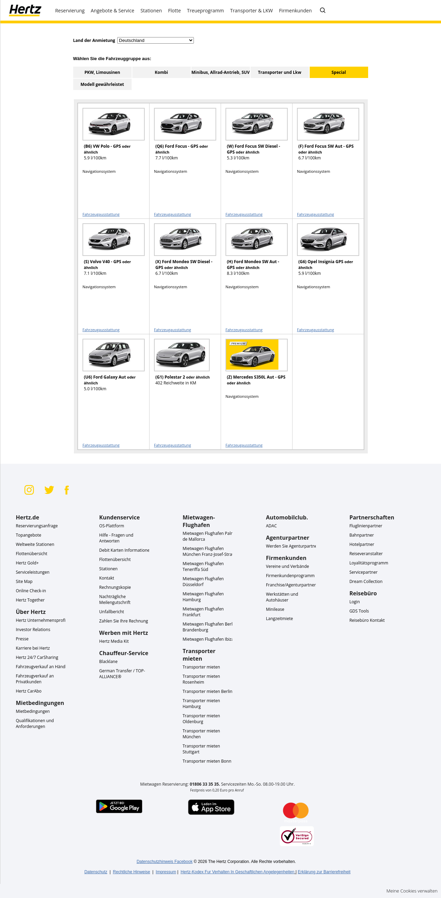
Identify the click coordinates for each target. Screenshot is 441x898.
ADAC (271, 526)
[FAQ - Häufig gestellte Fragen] (323, 10)
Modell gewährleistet (102, 84)
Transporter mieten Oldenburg (201, 719)
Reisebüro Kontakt (367, 620)
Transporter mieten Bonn (207, 761)
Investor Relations (33, 629)
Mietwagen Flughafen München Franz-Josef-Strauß (210, 551)
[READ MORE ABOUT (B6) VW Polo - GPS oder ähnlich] (109, 137)
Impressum (166, 871)
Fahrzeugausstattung (101, 214)
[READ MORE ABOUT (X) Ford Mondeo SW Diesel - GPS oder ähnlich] (181, 252)
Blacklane (108, 661)
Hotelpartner (361, 544)
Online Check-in (31, 591)
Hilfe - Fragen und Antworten (116, 538)
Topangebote (28, 535)
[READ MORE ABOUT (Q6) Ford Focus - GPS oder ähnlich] (181, 137)
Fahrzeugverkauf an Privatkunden (35, 679)
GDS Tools (359, 611)
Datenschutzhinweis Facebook (164, 861)
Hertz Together (30, 600)
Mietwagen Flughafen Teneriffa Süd (203, 566)
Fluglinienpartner (365, 526)
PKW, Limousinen (102, 72)
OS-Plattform (111, 526)
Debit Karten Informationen (125, 550)
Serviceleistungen (32, 572)
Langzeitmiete (279, 618)
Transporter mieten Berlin (207, 691)
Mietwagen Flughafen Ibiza (208, 639)
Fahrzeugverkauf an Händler (43, 667)
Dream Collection (365, 581)
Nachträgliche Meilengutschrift (115, 599)
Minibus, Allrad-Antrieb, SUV (220, 72)
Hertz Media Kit (114, 641)
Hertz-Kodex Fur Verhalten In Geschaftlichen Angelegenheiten (238, 871)
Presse (22, 639)
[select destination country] (155, 40)
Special (338, 72)
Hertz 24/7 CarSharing (37, 657)
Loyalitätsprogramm (368, 563)
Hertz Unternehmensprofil (41, 620)
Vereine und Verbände (287, 566)
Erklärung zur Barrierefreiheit (324, 871)
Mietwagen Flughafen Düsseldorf (203, 581)
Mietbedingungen (33, 711)
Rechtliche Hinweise (131, 871)
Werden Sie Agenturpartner (292, 546)
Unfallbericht (111, 612)
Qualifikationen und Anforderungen (35, 723)
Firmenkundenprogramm (290, 576)
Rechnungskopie (115, 587)
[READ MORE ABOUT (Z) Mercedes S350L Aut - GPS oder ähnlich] (252, 368)
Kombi (161, 72)
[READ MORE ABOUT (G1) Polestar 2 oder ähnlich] (181, 368)
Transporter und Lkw (279, 72)
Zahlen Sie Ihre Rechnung (123, 621)
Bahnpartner (361, 535)
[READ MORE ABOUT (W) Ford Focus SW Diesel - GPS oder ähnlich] (252, 137)
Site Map (24, 581)
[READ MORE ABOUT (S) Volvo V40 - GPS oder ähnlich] (109, 252)
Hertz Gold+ (27, 563)
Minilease (275, 609)
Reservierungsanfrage (37, 526)
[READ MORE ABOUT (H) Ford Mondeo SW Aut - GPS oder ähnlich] (252, 252)
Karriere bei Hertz (33, 648)
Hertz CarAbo (29, 691)
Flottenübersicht (31, 554)
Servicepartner (363, 572)
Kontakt (106, 578)
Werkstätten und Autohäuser (282, 597)
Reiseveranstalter (366, 554)
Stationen (108, 569)
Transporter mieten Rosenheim (201, 679)
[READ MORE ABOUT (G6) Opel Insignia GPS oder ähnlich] (324, 252)
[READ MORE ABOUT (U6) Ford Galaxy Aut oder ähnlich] (109, 368)
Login (354, 602)
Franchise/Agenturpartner (291, 585)
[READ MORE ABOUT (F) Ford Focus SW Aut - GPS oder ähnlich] (324, 137)
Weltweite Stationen (35, 544)
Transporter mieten (201, 667)
